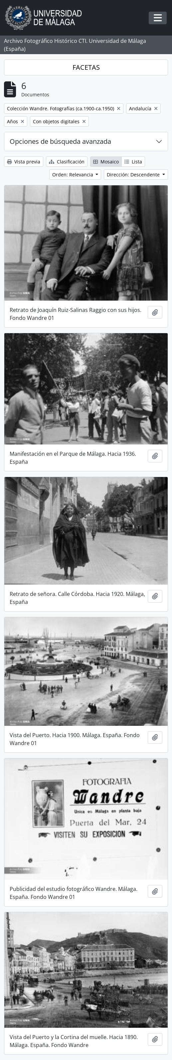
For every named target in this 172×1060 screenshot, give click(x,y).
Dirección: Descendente (134, 174)
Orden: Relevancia (73, 174)
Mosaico (106, 161)
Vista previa (23, 161)
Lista (133, 161)
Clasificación (67, 161)
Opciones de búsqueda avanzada (60, 141)
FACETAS (86, 67)
